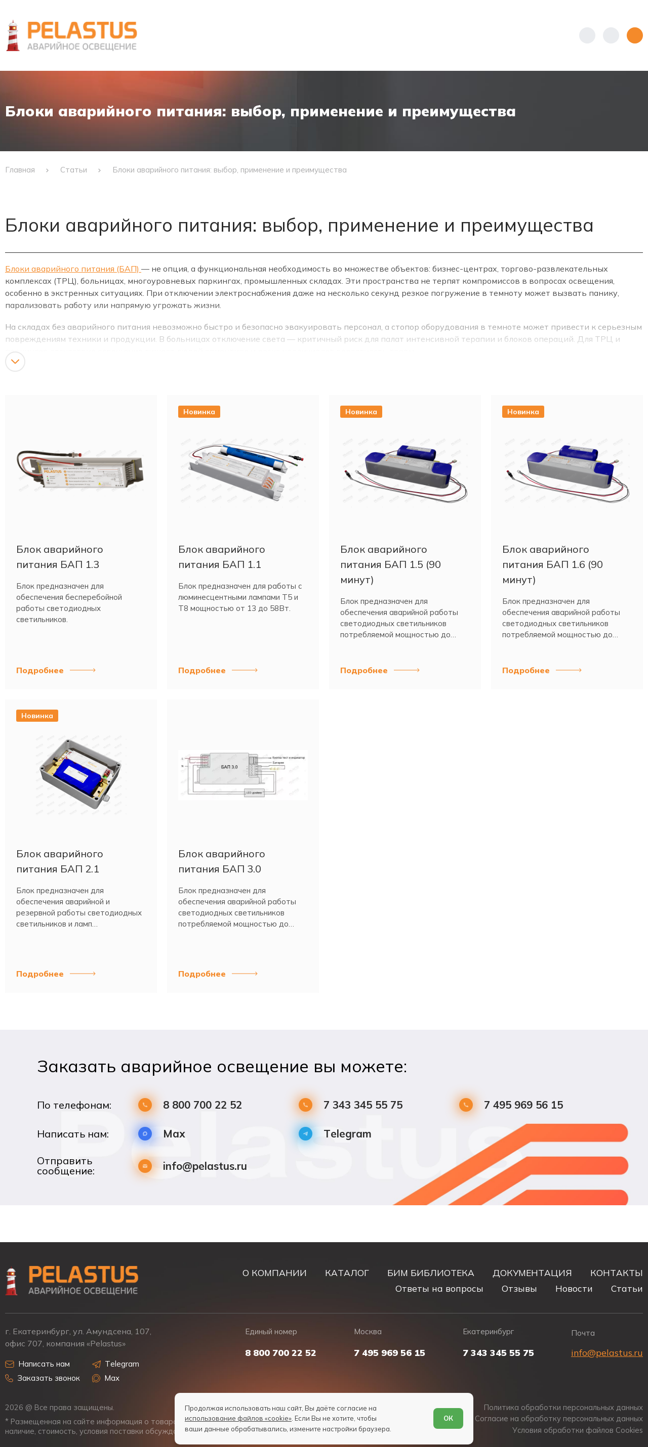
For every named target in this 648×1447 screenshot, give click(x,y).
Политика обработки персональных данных (563, 1407)
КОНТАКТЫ (616, 1272)
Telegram (347, 1133)
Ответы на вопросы (439, 1288)
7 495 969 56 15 (523, 1105)
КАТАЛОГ (347, 1272)
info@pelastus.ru (205, 1166)
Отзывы (519, 1288)
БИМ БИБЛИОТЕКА (430, 1272)
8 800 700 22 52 (202, 1105)
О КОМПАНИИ (274, 1272)
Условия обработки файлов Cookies (577, 1430)
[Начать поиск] (611, 35)
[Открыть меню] (635, 35)
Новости (574, 1288)
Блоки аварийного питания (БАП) (73, 269)
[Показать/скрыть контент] (15, 362)
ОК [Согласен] (448, 1418)
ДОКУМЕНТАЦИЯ (532, 1272)
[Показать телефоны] (587, 35)
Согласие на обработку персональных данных (559, 1418)
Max (174, 1133)
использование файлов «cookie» (238, 1418)
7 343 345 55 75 (362, 1105)
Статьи (627, 1288)
